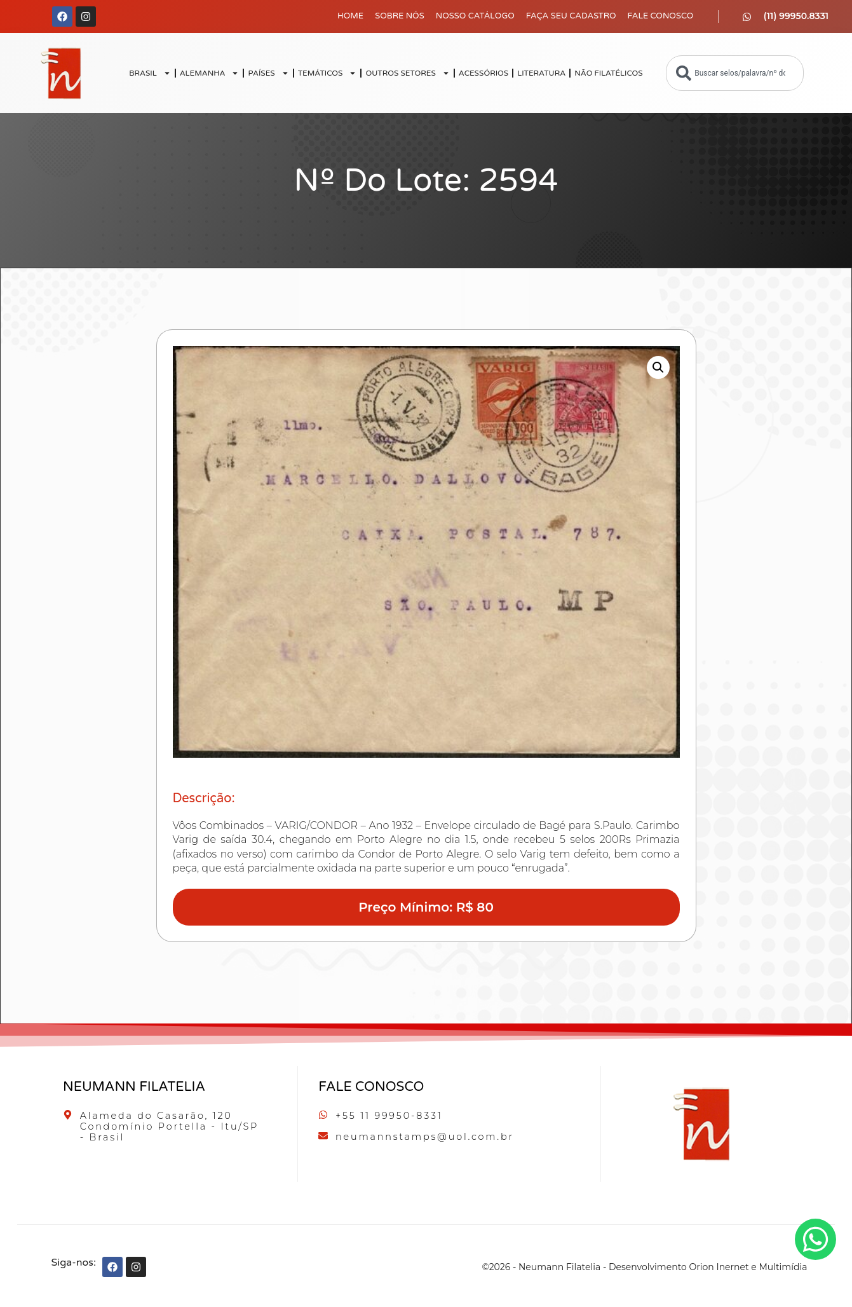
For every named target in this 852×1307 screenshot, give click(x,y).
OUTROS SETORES (407, 73)
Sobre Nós (399, 16)
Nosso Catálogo (475, 16)
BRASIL (150, 73)
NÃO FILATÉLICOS (608, 73)
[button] (658, 367)
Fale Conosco (660, 16)
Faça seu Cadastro (571, 16)
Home (350, 16)
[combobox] (735, 73)
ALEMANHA (210, 73)
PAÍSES (268, 73)
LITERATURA (541, 73)
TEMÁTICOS (327, 73)
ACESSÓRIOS (483, 73)
